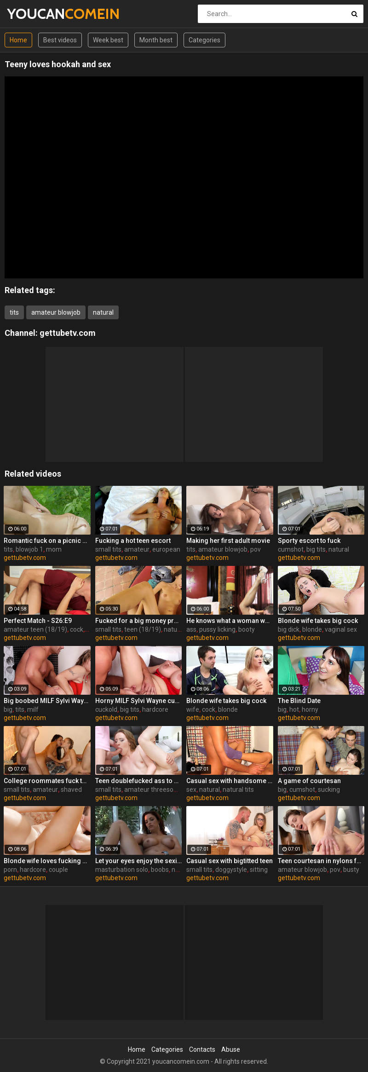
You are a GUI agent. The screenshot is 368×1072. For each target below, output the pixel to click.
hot (294, 709)
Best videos (60, 40)
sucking (329, 789)
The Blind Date (299, 700)
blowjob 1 (29, 549)
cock (76, 629)
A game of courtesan (309, 780)
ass (191, 629)
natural (103, 312)
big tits (316, 549)
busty (351, 869)
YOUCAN (31, 14)
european (166, 549)
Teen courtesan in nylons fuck (321, 861)
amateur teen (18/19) (35, 629)
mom (54, 549)
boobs (160, 869)
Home (18, 40)
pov (255, 549)
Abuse (230, 1049)
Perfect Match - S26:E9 (38, 620)
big (8, 709)
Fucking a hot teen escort (133, 540)
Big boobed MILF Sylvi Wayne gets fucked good (47, 700)
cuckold (106, 709)
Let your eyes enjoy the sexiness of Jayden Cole (138, 861)
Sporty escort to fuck (309, 540)
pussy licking (217, 629)
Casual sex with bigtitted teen (229, 861)
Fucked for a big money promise (138, 620)
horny (310, 709)
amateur (137, 549)
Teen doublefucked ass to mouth (138, 780)
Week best (108, 40)
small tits (108, 549)
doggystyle (231, 869)
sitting (259, 869)
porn (10, 869)
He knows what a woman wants (229, 620)
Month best (155, 40)
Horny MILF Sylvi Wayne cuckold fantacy (138, 700)
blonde (312, 629)
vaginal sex (341, 629)
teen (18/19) (142, 629)
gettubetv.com (68, 333)
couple (58, 869)
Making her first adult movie (228, 540)
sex (191, 789)
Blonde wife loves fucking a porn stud (47, 861)
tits (14, 312)
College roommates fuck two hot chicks (47, 780)
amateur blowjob (55, 312)
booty (246, 629)
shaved (71, 789)
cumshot (291, 549)
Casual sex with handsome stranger (229, 780)
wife (192, 709)
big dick (288, 629)
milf (33, 709)
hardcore (155, 709)
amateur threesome (153, 789)
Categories (204, 40)
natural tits (238, 789)
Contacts (202, 1049)
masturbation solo (121, 869)
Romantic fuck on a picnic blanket (47, 540)
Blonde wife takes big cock (318, 620)
